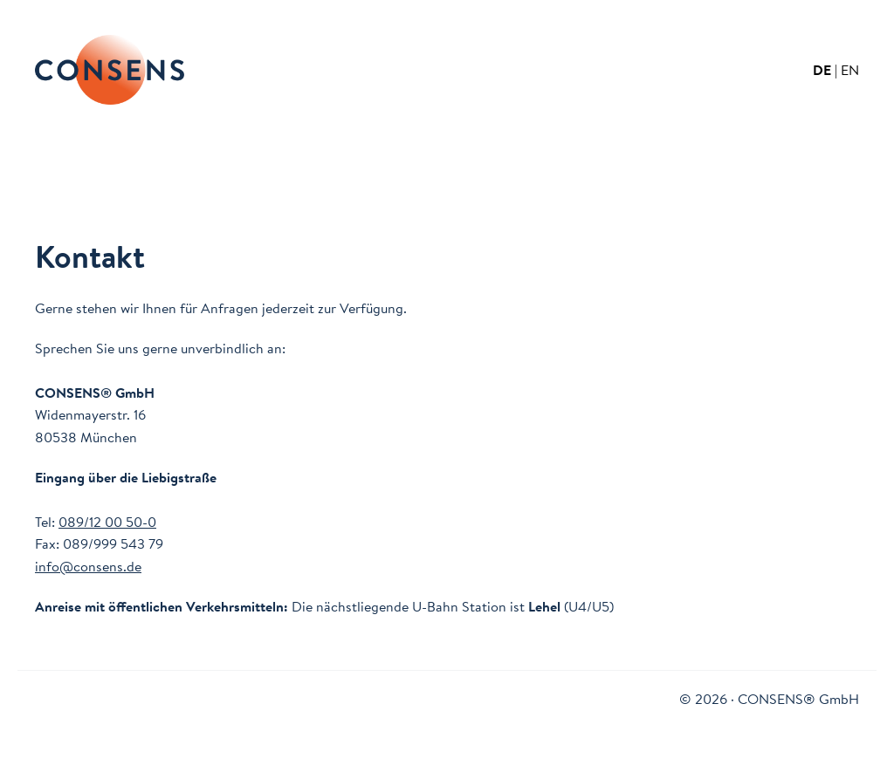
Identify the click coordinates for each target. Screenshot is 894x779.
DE (822, 69)
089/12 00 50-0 (107, 521)
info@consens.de (88, 566)
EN (850, 69)
